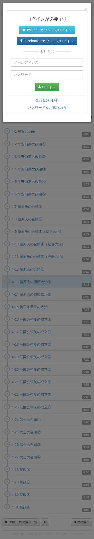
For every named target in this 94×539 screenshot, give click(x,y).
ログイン (47, 87)
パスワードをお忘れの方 (47, 108)
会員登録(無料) (47, 100)
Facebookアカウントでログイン (47, 41)
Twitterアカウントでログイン (47, 30)
